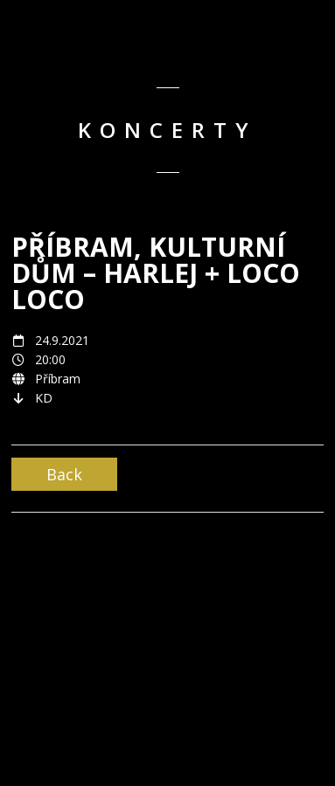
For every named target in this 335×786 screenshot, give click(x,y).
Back (64, 474)
